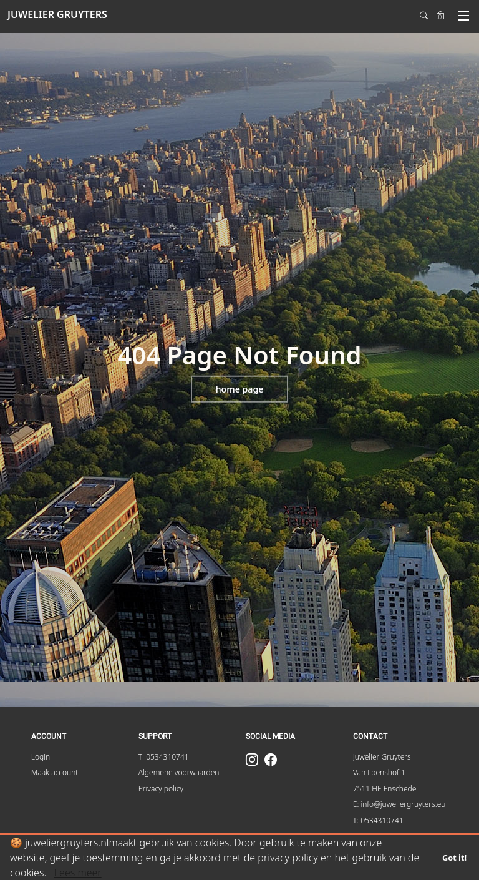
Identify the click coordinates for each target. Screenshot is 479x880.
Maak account (55, 772)
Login (40, 756)
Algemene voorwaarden (179, 772)
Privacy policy (160, 788)
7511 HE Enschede (385, 788)
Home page (240, 389)
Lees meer (78, 872)
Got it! (454, 857)
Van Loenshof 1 (379, 772)
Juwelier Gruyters (382, 756)
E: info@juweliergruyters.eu (399, 804)
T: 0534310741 (163, 756)
